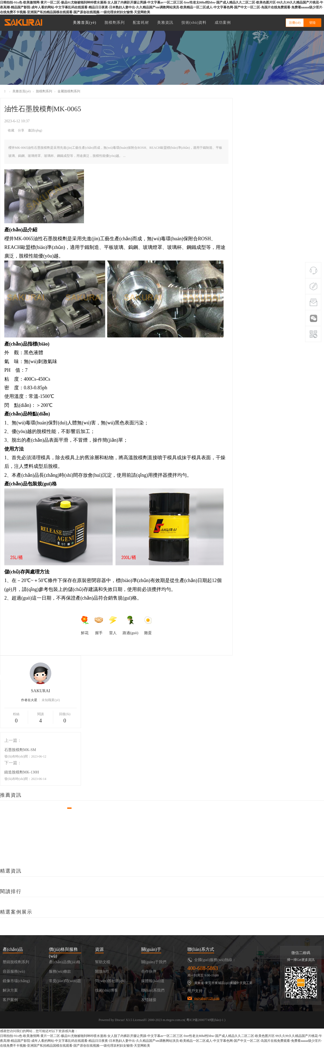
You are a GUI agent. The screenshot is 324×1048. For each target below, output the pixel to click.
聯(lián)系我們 (152, 990)
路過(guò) (130, 625)
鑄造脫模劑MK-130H (21, 772)
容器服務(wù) (14, 971)
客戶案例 (10, 1000)
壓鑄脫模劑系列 (16, 962)
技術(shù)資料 (194, 23)
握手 (98, 625)
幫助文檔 (102, 962)
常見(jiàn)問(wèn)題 (65, 981)
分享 (21, 130)
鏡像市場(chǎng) (16, 981)
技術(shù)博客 (106, 990)
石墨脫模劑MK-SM (20, 750)
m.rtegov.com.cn (173, 1020)
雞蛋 (148, 625)
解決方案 (10, 990)
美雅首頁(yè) (84, 23)
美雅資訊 (165, 23)
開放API (102, 971)
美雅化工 (5, 91)
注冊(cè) (295, 23)
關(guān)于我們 (153, 962)
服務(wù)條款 (60, 971)
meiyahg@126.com (207, 998)
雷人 (113, 625)
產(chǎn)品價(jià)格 (64, 962)
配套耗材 (141, 23)
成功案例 (223, 23)
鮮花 (84, 625)
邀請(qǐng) (35, 130)
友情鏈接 (148, 1000)
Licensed (138, 1020)
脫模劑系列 (114, 23)
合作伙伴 (148, 971)
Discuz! (120, 1020)
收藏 (11, 130)
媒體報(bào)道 (152, 981)
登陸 (312, 23)
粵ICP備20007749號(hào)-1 (205, 1020)
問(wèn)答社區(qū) (110, 981)
